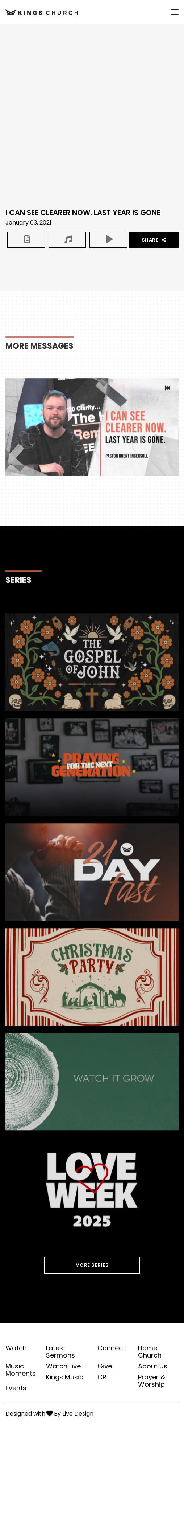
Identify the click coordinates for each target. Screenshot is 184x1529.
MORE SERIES (92, 1265)
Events (15, 1388)
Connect (111, 1348)
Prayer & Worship (151, 1381)
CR (101, 1377)
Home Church (150, 1351)
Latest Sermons (60, 1351)
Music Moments (20, 1370)
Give (104, 1366)
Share (154, 239)
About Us (152, 1366)
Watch (16, 1348)
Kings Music (64, 1377)
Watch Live (63, 1366)
